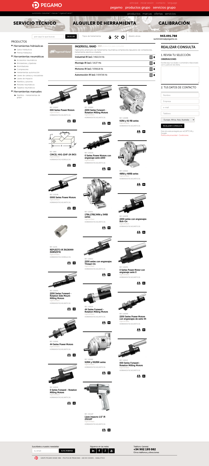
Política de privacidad (169, 135)
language (172, 2)
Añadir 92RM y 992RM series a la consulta (109, 373)
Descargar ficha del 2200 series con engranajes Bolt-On (139, 232)
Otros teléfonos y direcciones (146, 452)
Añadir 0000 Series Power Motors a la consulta (74, 208)
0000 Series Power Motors (63, 197)
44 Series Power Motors (61, 344)
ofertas (158, 13)
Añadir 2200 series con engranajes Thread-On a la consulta (109, 274)
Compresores (22, 69)
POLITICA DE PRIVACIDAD (71, 458)
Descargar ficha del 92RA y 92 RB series (139, 131)
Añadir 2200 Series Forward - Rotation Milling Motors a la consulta (109, 123)
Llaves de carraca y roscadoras (30, 75)
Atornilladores (23, 66)
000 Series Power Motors (62, 110)
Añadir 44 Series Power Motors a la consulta (74, 355)
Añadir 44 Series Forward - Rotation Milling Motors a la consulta (109, 322)
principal (134, 2)
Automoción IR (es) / (91, 74)
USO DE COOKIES (88, 458)
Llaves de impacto (25, 78)
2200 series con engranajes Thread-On (98, 262)
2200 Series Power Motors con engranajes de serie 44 (132, 317)
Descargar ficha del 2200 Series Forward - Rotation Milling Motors (104, 123)
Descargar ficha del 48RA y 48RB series (139, 184)
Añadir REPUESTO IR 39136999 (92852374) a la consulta (74, 263)
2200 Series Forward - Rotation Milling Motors (96, 111)
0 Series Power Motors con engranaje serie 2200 (98, 156)
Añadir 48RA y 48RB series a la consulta (144, 184)
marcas (147, 13)
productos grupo (137, 7)
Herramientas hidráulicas (28, 46)
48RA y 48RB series (128, 173)
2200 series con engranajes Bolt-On (132, 220)
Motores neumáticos (26, 85)
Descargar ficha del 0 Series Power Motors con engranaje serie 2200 (104, 168)
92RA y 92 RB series (129, 121)
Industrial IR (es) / (89, 57)
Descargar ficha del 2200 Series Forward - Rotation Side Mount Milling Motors (69, 309)
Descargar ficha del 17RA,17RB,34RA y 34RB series (104, 227)
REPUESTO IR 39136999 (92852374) (61, 251)
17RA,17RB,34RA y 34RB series (96, 215)
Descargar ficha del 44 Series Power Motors (69, 355)
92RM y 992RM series (95, 362)
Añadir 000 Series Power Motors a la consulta (74, 121)
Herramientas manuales (28, 91)
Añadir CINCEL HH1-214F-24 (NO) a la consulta (74, 165)
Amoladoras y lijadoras (26, 63)
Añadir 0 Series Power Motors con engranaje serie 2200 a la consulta (109, 168)
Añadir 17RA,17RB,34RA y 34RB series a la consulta (109, 227)
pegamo (116, 7)
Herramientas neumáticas (29, 56)
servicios (170, 13)
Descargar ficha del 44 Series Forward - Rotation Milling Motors (104, 322)
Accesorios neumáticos (27, 60)
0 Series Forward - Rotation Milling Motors (63, 391)
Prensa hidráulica (24, 53)
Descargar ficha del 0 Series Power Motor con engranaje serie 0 (139, 283)
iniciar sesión (147, 2)
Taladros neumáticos (26, 88)
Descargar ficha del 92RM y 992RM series (104, 373)
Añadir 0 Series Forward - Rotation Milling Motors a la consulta (74, 403)
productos (133, 13)
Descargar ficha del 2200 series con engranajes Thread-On (104, 274)
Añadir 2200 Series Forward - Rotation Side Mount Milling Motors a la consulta (74, 309)
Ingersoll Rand (54, 112)
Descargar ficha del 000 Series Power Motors (69, 121)
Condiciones (183, 135)
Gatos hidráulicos (24, 50)
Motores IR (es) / (89, 68)
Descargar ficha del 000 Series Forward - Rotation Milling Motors (139, 376)
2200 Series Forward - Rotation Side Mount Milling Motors (60, 296)
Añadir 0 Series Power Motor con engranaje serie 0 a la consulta (144, 283)
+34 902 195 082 (145, 449)
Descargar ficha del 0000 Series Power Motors (69, 208)
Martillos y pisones (25, 82)
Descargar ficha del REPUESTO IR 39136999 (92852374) (69, 263)
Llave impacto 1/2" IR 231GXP (95, 418)
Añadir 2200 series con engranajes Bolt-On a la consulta (144, 232)
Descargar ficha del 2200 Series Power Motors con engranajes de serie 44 (139, 329)
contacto (160, 2)
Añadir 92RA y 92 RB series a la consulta (144, 131)
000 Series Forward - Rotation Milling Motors (131, 364)
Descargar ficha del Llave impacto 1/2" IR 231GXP (104, 430)
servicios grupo (164, 7)
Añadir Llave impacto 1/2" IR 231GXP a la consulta (109, 430)
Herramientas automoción (28, 72)
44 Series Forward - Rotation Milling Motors (96, 310)
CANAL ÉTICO (100, 458)
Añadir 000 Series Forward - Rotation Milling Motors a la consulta (144, 376)
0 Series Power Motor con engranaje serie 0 (132, 271)
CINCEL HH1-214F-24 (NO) (63, 154)
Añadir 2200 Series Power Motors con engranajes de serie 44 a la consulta (144, 329)
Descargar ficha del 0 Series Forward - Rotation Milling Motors (69, 403)
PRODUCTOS (19, 41)
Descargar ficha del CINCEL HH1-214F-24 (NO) (69, 165)
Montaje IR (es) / (88, 62)
